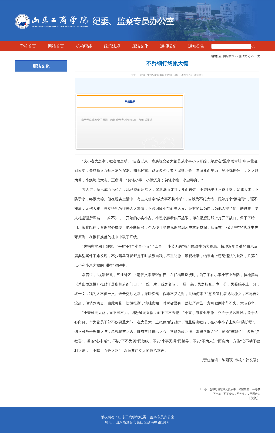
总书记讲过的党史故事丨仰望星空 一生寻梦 (235, 389)
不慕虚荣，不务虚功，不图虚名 (241, 393)
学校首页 (28, 46)
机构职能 (84, 46)
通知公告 (196, 46)
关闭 (254, 398)
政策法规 (112, 46)
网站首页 (56, 46)
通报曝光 (168, 46)
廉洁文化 (140, 46)
